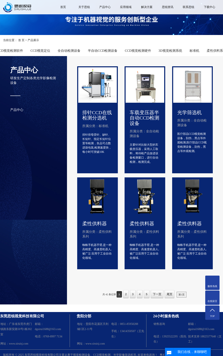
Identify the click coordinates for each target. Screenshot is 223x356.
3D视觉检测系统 (170, 50)
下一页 (157, 294)
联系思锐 (188, 7)
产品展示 (33, 40)
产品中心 (105, 7)
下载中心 (209, 7)
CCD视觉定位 (40, 50)
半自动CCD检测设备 (102, 50)
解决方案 (147, 7)
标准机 (194, 50)
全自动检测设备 (69, 50)
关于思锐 (84, 7)
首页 (63, 7)
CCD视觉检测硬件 (138, 50)
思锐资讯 (167, 7)
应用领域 (126, 7)
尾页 (169, 294)
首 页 (21, 40)
